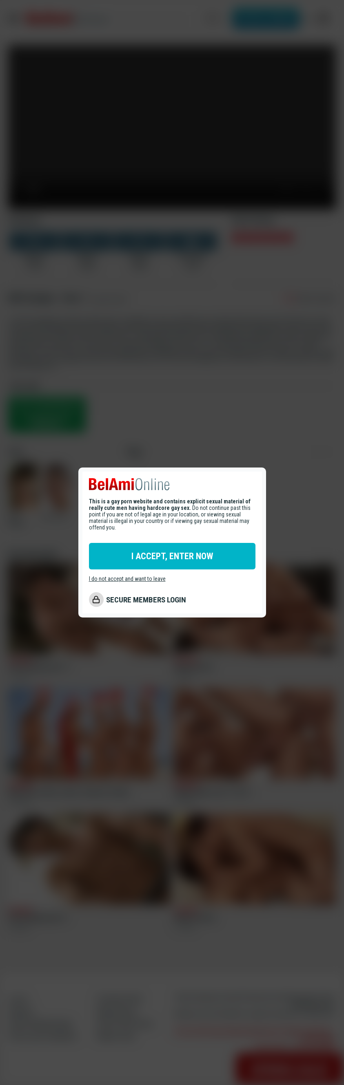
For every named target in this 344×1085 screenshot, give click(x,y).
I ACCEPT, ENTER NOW (172, 556)
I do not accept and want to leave (127, 579)
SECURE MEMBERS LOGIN (146, 599)
